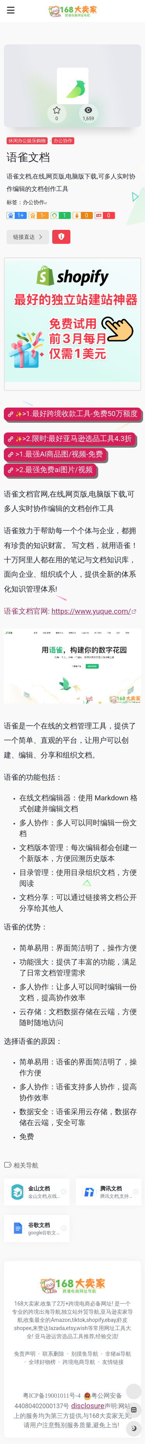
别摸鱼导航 (84, 1354)
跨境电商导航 (79, 1362)
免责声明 (25, 1354)
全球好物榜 (42, 1362)
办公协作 (63, 141)
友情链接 (113, 1362)
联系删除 (53, 1354)
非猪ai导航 (118, 1354)
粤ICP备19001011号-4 (52, 1395)
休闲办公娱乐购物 (27, 141)
